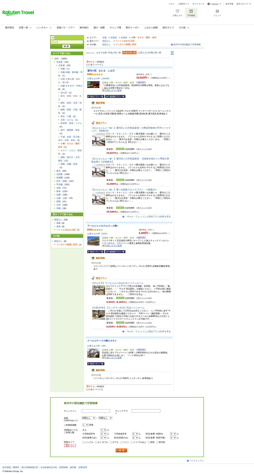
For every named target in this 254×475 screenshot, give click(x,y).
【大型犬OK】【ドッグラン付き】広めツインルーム (119, 307)
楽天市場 (229, 4)
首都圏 (59, 177)
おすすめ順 (101, 52)
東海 (58, 191)
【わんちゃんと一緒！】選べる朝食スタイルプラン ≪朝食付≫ (124, 189)
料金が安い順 (114, 52)
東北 (58, 171)
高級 (58, 223)
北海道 (113, 37)
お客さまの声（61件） (98, 233)
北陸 (58, 188)
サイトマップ (198, 4)
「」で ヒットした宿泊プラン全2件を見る (148, 331)
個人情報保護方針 (30, 467)
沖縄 (58, 208)
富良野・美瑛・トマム (71, 123)
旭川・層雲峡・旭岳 (70, 130)
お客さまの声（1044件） (99, 78)
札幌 (63, 69)
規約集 (73, 467)
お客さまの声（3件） (97, 346)
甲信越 (59, 184)
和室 (152, 442)
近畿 (58, 194)
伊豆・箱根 (61, 181)
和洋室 (162, 442)
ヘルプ (171, 4)
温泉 (58, 226)
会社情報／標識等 (10, 467)
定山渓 (64, 92)
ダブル (115, 442)
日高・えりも (67, 120)
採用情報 (63, 467)
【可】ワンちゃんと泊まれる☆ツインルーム (117, 283)
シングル (89, 442)
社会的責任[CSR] (49, 467)
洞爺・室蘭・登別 (69, 164)
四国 (58, 201)
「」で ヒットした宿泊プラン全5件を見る (148, 216)
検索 (121, 450)
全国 (104, 37)
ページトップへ (196, 460)
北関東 (59, 174)
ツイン (126, 442)
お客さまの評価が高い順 (149, 52)
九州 (58, 205)
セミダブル (103, 442)
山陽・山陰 (61, 198)
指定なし (106, 41)
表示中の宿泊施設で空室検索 (187, 44)
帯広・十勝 (66, 116)
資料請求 (83, 467)
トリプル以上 (139, 442)
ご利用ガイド (183, 4)
